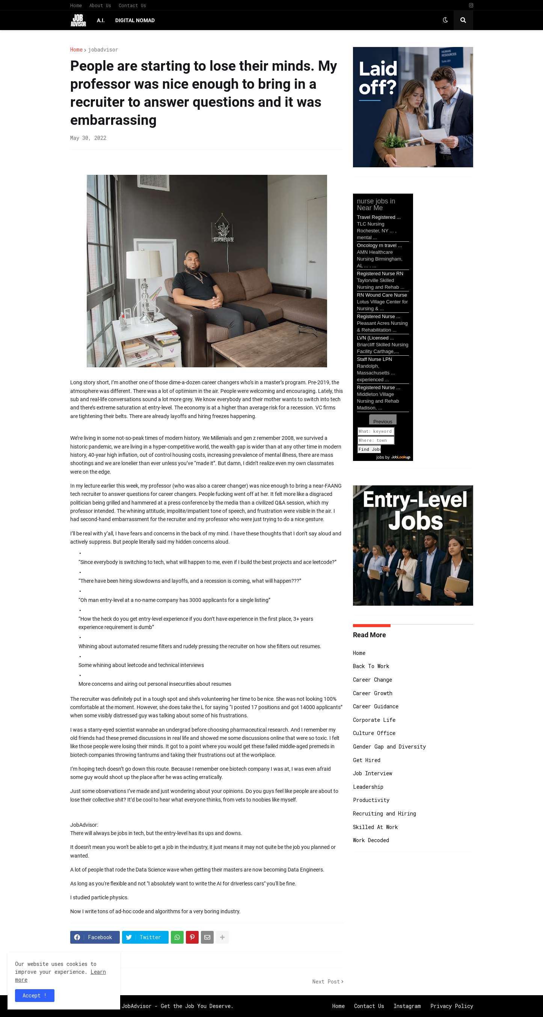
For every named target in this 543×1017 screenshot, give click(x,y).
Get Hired (366, 760)
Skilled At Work (375, 827)
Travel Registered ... (379, 217)
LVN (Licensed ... (375, 338)
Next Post (326, 981)
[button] (445, 20)
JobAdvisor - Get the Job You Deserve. (178, 1005)
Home (76, 5)
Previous (382, 421)
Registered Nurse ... (379, 316)
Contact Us (132, 5)
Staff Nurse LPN (374, 359)
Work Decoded (371, 840)
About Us (100, 5)
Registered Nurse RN (380, 273)
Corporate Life (374, 719)
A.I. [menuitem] (101, 20)
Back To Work (371, 666)
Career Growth (372, 693)
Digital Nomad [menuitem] (135, 20)
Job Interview (372, 773)
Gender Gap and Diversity (389, 746)
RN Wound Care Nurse (382, 295)
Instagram (407, 1005)
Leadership (368, 786)
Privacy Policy (451, 1005)
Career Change (372, 679)
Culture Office (374, 733)
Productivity (371, 799)
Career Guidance (375, 706)
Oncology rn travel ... (379, 245)
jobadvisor (103, 49)
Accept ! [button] (35, 995)
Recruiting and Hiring (384, 813)
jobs (380, 457)
